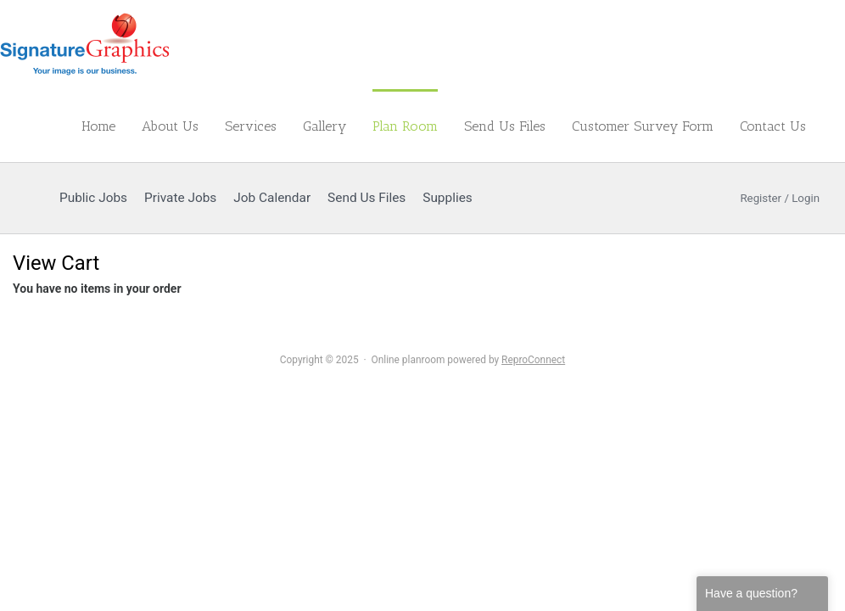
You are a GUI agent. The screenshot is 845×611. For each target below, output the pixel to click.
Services (251, 126)
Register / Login (770, 198)
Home (98, 126)
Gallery (324, 126)
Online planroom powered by (469, 360)
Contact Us (773, 126)
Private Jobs (180, 197)
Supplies (447, 197)
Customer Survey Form (642, 126)
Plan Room (405, 126)
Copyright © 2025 (319, 360)
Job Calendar (272, 197)
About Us (170, 126)
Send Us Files (505, 126)
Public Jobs (93, 197)
